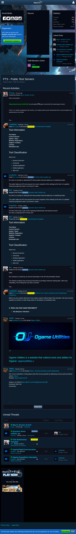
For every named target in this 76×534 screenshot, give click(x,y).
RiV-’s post (16, 126)
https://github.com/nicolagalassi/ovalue (33, 382)
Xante (33, 65)
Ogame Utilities (35, 320)
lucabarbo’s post (17, 320)
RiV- (57, 46)
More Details (65, 531)
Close (72, 531)
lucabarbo (59, 56)
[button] (2, 2)
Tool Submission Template (64, 49)
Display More (38, 406)
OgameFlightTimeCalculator (64, 54)
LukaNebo (13, 124)
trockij (72, 26)
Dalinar (16, 376)
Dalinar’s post (17, 371)
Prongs (58, 41)
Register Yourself (12, 41)
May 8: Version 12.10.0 (63, 39)
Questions (34, 431)
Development (30, 435)
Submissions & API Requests (18, 445)
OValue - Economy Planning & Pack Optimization (44, 371)
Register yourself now (9, 34)
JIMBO (11, 318)
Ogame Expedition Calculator (25, 457)
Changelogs (27, 427)
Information (34, 439)
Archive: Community (16, 453)
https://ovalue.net (20, 378)
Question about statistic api (64, 44)
